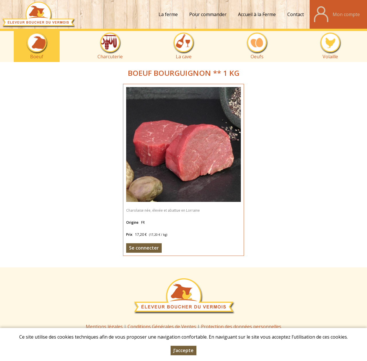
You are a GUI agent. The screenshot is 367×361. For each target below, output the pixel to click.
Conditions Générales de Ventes (162, 326)
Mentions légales (104, 326)
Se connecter (144, 248)
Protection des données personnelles (241, 326)
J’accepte (183, 350)
